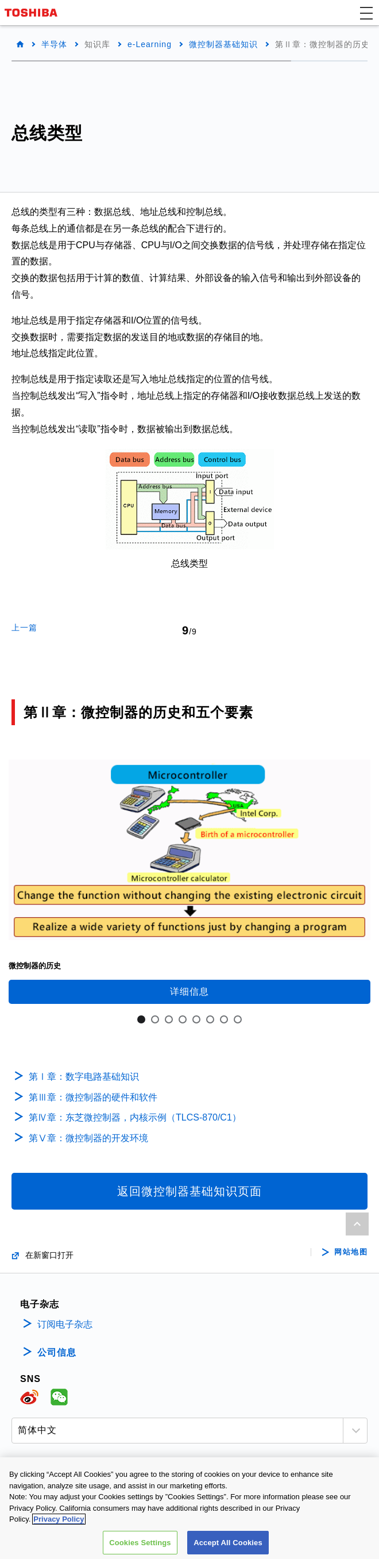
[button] (366, 12)
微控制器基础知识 (223, 44)
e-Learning (149, 44)
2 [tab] (155, 1019)
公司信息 (56, 1352)
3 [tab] (169, 1019)
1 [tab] (141, 1019)
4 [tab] (183, 1019)
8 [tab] (238, 1019)
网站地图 (351, 1252)
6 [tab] (210, 1019)
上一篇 (24, 627)
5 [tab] (196, 1019)
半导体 (54, 44)
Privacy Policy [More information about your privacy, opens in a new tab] (58, 1526)
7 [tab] (224, 1019)
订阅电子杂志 (64, 1324)
